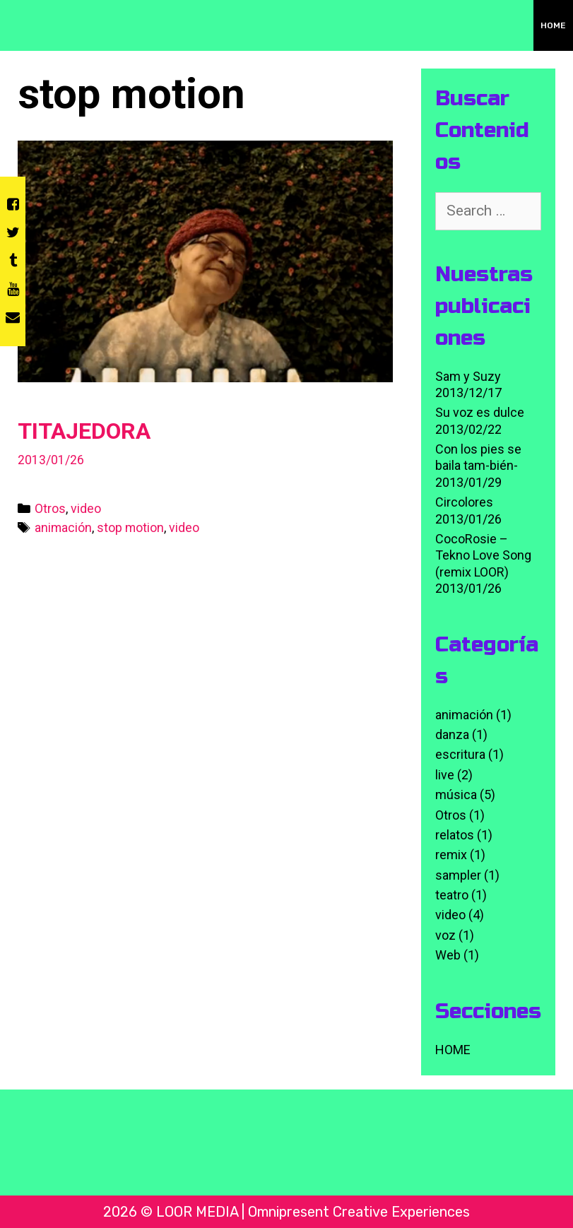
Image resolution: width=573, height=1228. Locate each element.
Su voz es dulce (479, 412)
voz (445, 935)
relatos (454, 834)
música (456, 794)
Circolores (464, 502)
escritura (460, 754)
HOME (553, 25)
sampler (458, 875)
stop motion (130, 527)
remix (451, 854)
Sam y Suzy (468, 376)
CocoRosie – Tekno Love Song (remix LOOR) (483, 555)
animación (63, 527)
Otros (50, 508)
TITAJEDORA (84, 431)
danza (452, 734)
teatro (451, 894)
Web (448, 954)
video (86, 508)
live (444, 774)
